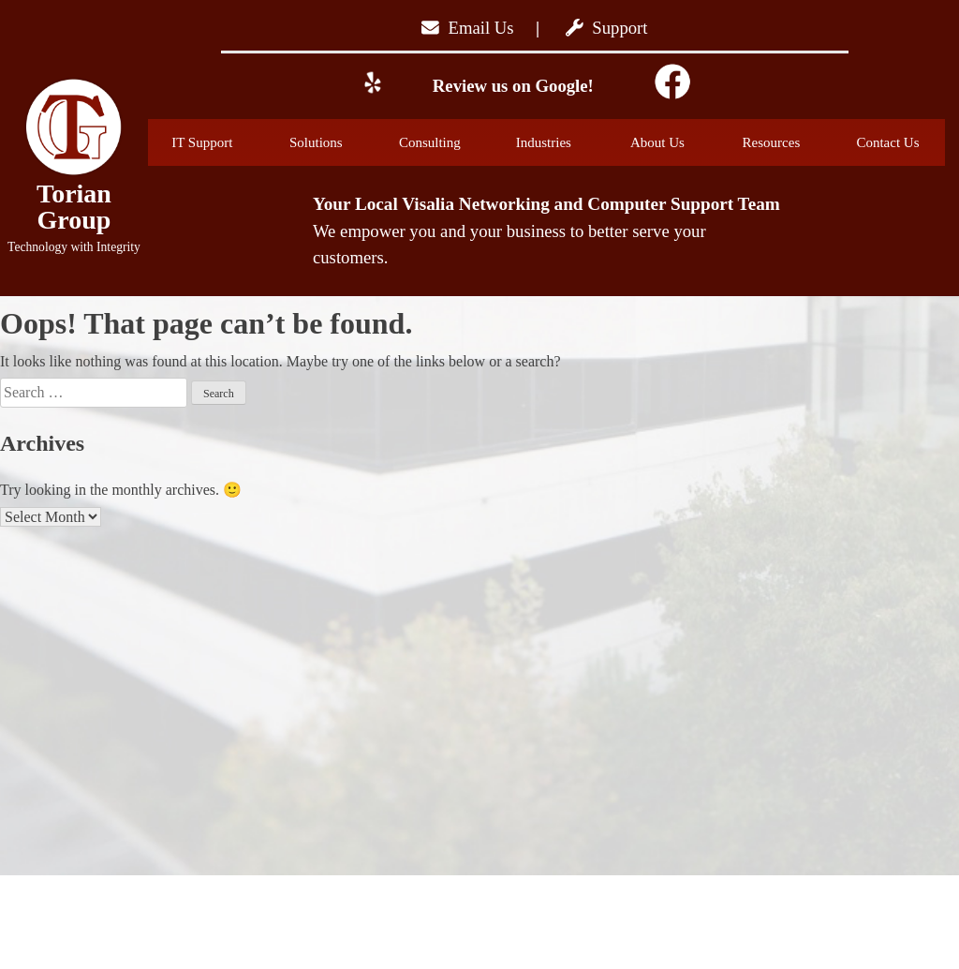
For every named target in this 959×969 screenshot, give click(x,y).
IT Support (216, 142)
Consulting (444, 142)
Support (606, 27)
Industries (559, 142)
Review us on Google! (511, 86)
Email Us (467, 27)
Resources (787, 142)
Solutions (332, 142)
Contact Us (887, 142)
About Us (673, 142)
